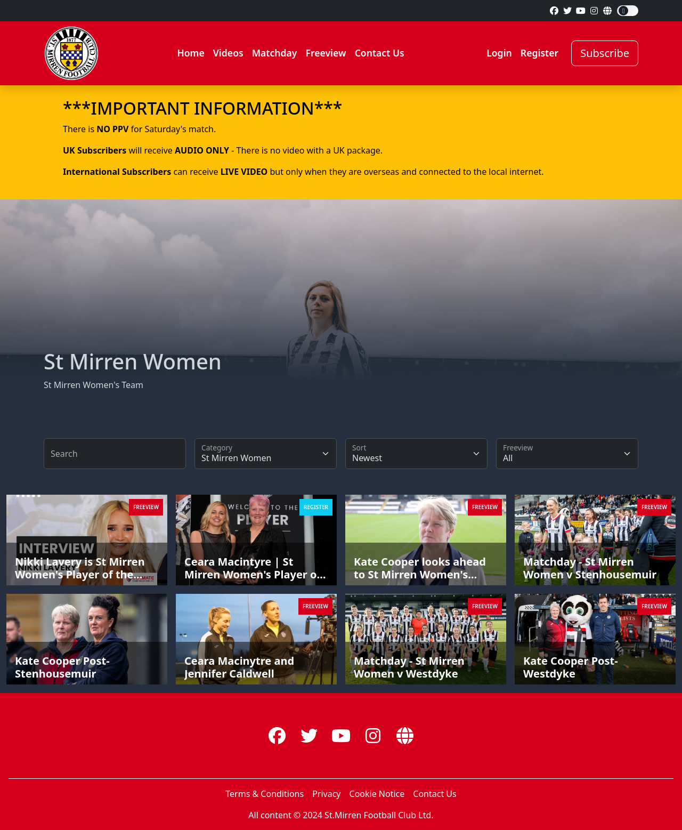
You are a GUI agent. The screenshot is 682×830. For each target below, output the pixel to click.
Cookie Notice (377, 794)
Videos (228, 52)
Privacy (326, 794)
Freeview (325, 52)
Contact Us (379, 52)
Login (499, 52)
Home (190, 52)
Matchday (274, 52)
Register (539, 52)
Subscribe (604, 53)
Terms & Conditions (264, 794)
